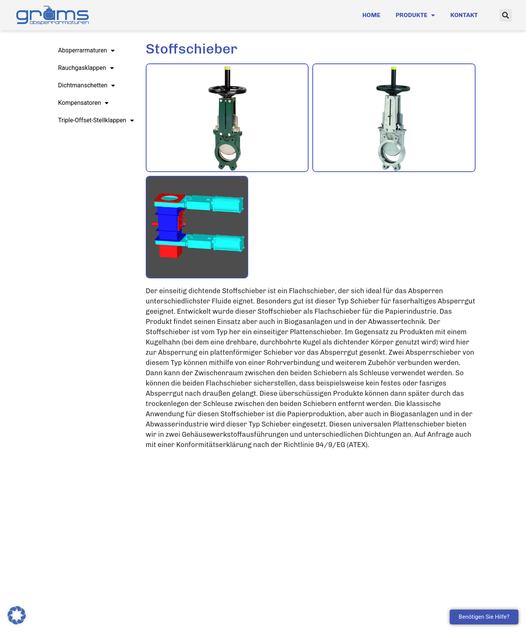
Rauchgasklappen (86, 68)
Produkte (415, 15)
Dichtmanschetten (86, 85)
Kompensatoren (83, 103)
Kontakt (464, 15)
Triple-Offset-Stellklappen (96, 120)
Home (371, 15)
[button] (505, 15)
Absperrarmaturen (86, 50)
